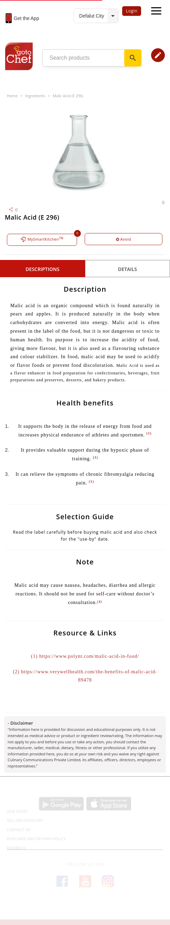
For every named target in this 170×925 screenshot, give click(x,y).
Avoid (123, 239)
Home (12, 95)
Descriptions (42, 269)
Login (131, 11)
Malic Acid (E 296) (68, 95)
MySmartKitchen (42, 239)
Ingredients (35, 95)
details (127, 269)
